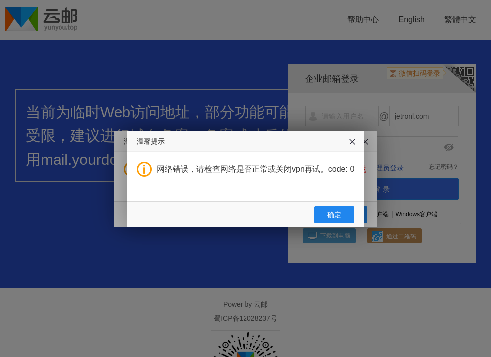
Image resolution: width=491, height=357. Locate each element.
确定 (334, 215)
